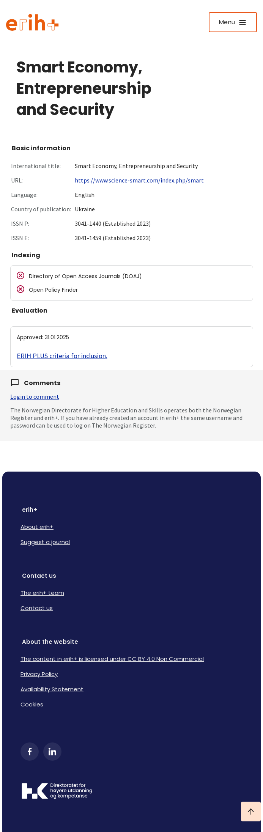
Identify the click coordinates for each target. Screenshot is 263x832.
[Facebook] (29, 751)
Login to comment (34, 396)
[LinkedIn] (52, 751)
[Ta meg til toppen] (251, 811)
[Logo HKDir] (131, 792)
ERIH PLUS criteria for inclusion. (62, 355)
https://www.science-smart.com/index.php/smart (139, 180)
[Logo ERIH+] (32, 22)
